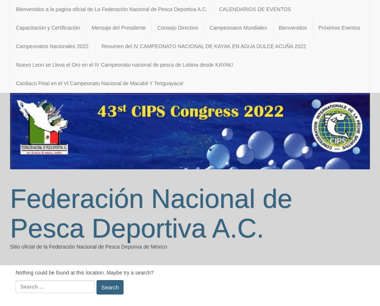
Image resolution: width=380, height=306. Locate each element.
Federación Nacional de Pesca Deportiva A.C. (151, 213)
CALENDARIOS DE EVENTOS (255, 9)
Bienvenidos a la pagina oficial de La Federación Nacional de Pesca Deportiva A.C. (111, 9)
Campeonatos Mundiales (238, 28)
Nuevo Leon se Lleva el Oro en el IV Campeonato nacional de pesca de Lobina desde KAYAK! (124, 65)
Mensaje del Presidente (119, 28)
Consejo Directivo (177, 28)
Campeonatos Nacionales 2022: (53, 46)
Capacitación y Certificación (48, 28)
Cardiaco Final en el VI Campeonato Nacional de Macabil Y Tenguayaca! (99, 83)
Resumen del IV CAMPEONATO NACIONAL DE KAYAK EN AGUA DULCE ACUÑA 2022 (203, 46)
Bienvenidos (293, 28)
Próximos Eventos (339, 28)
